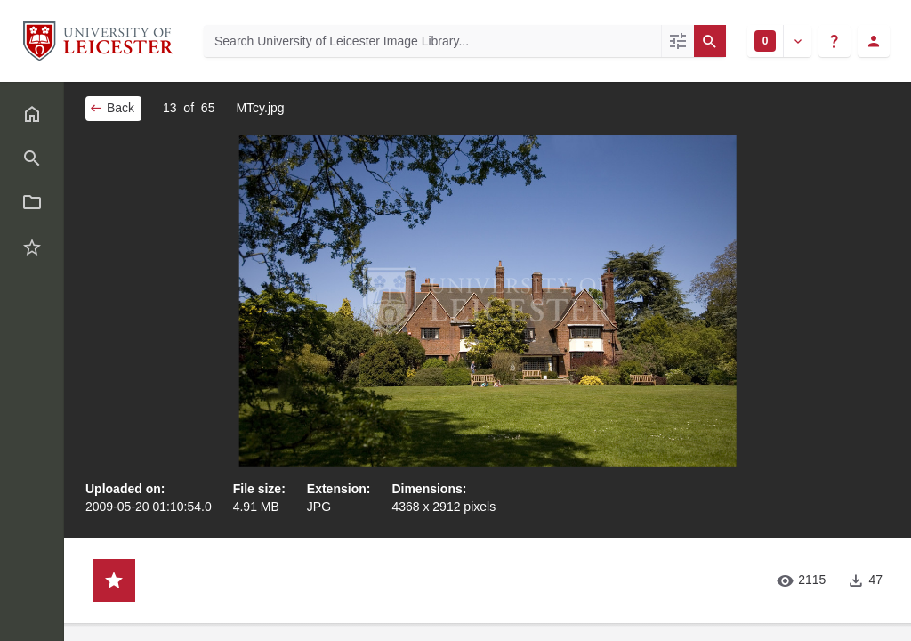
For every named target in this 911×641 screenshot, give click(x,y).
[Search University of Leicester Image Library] (432, 41)
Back (111, 108)
